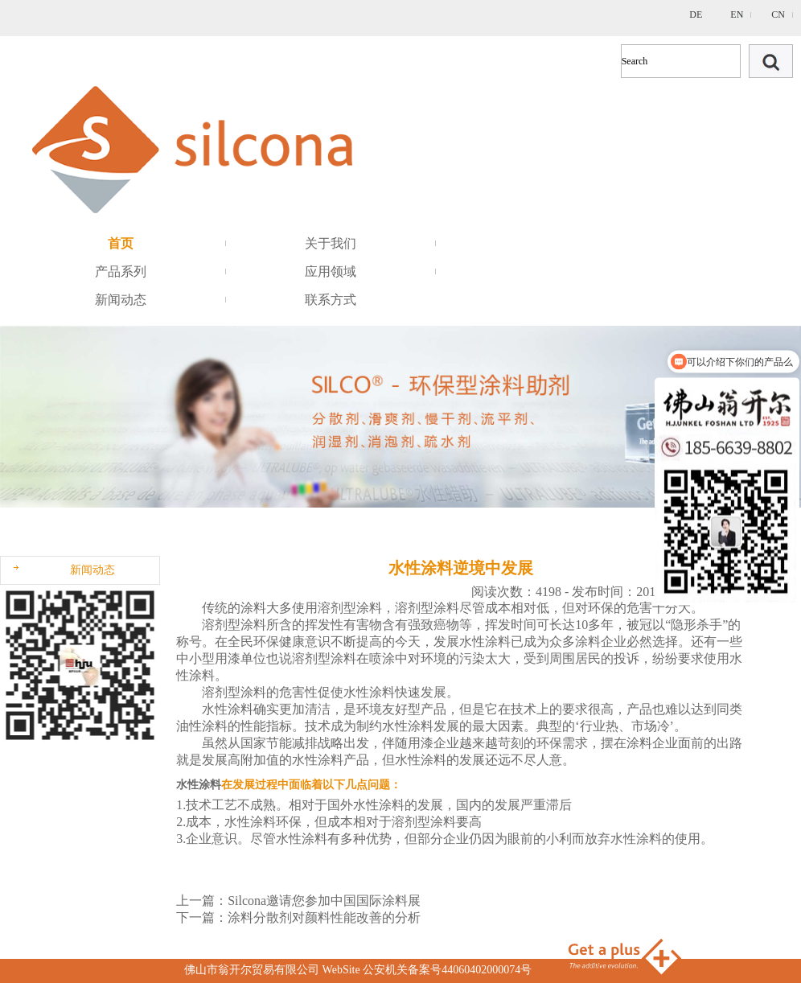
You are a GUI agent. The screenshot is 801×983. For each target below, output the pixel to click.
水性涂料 (198, 785)
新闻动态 (120, 299)
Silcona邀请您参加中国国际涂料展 (324, 900)
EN (736, 14)
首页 (121, 243)
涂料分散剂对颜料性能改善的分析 (324, 917)
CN (778, 14)
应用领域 (330, 271)
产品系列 (120, 271)
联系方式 (330, 299)
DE (695, 14)
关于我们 (330, 243)
